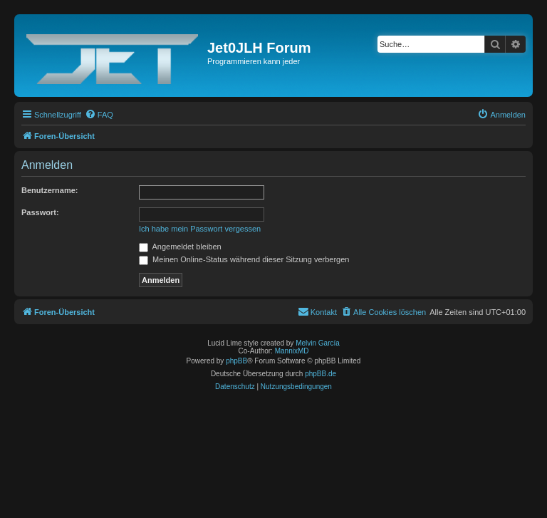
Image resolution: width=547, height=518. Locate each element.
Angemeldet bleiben (180, 246)
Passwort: (40, 212)
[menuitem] (99, 114)
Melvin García (318, 343)
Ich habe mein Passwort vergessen (200, 228)
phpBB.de (320, 374)
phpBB (236, 361)
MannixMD (292, 351)
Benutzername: (49, 190)
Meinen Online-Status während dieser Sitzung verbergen (244, 259)
